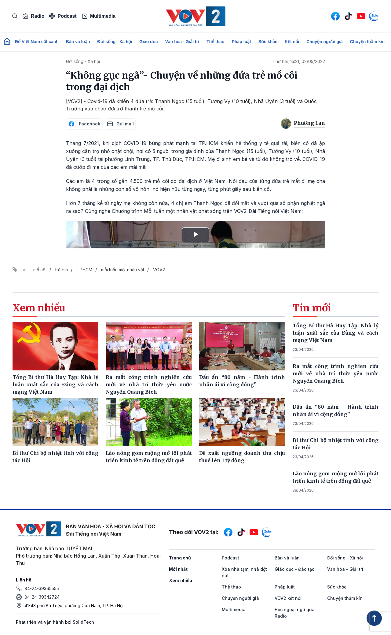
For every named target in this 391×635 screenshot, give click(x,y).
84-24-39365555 (41, 588)
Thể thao (215, 41)
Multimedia (99, 16)
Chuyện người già (324, 41)
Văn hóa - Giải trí (182, 41)
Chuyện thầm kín (367, 41)
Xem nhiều (180, 580)
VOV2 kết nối (288, 598)
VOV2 (159, 269)
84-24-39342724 (42, 597)
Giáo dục (148, 41)
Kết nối (292, 41)
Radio (33, 16)
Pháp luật (241, 41)
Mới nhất (178, 569)
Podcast (62, 16)
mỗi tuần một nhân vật (122, 269)
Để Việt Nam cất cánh (37, 41)
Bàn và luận (78, 41)
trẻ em (61, 269)
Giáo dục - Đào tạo (295, 569)
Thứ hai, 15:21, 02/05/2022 (298, 61)
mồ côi (39, 269)
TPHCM (84, 269)
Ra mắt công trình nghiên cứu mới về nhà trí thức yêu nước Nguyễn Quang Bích (336, 373)
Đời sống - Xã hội (114, 41)
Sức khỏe (267, 41)
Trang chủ (180, 557)
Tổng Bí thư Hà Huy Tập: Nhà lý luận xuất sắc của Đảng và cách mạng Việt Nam (336, 332)
